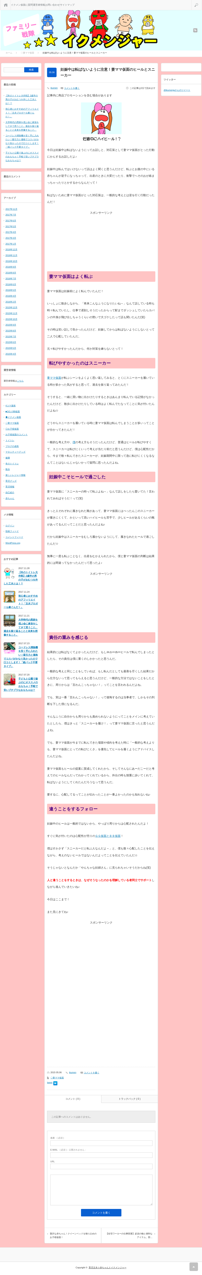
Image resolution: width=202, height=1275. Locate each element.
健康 (7, 458)
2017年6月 (10, 220)
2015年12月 (11, 307)
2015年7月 (10, 336)
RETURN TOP (193, 1266)
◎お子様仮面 (12, 429)
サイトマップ (67, 4)
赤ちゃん (9, 498)
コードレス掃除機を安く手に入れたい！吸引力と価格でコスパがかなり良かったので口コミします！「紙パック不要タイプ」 (21, 657)
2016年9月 (10, 267)
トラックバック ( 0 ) (130, 1098)
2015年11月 (11, 313)
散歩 (7, 469)
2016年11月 (11, 255)
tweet (49, 1082)
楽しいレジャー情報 (15, 475)
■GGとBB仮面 (12, 411)
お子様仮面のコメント (16, 434)
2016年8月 (10, 272)
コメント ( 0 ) (72, 1098)
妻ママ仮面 (54, 377)
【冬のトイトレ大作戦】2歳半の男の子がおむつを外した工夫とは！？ (21, 99)
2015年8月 (10, 330)
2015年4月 (10, 354)
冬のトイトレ (12, 463)
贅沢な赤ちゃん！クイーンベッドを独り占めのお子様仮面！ (73, 1235)
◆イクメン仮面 (13, 417)
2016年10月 (11, 261)
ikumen (54, 88)
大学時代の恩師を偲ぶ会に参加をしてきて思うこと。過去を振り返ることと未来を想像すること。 (22, 126)
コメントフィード (14, 537)
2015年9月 (10, 325)
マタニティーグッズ (15, 452)
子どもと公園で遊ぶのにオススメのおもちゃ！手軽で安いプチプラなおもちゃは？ (22, 156)
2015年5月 (10, 348)
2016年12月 (11, 249)
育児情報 (9, 486)
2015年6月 (10, 342)
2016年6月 (10, 284)
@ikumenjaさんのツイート (177, 90)
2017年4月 (10, 232)
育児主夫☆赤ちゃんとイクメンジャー (107, 1267)
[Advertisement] (101, 243)
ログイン (9, 525)
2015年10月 (11, 319)
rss (195, 30)
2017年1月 (10, 244)
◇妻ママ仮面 (57, 1077)
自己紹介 (9, 492)
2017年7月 (10, 215)
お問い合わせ (52, 4)
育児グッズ (11, 481)
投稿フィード (12, 531)
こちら (20, 381)
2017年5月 (10, 226)
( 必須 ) (57, 1138)
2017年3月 (10, 238)
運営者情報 (39, 4)
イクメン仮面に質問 (22, 4)
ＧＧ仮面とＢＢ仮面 (108, 835)
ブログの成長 (12, 446)
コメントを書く (72, 88)
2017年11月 (11, 209)
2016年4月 (10, 296)
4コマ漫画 (10, 405)
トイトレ (9, 440)
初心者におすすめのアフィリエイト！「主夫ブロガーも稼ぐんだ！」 (22, 113)
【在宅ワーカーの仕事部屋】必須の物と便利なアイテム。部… (129, 1235)
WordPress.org (12, 543)
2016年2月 (10, 302)
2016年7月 (10, 278)
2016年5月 (10, 290)
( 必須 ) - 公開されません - (68, 1150)
